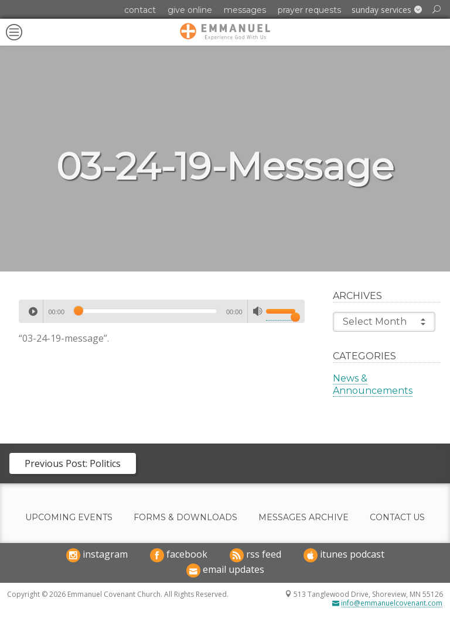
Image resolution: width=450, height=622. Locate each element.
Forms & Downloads (185, 518)
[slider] (145, 310)
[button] (387, 10)
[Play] (33, 311)
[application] (162, 311)
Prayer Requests (309, 10)
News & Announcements (372, 384)
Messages (245, 10)
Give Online (190, 10)
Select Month (384, 322)
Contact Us (397, 518)
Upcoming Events (68, 518)
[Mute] (258, 311)
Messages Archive (303, 518)
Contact (140, 10)
